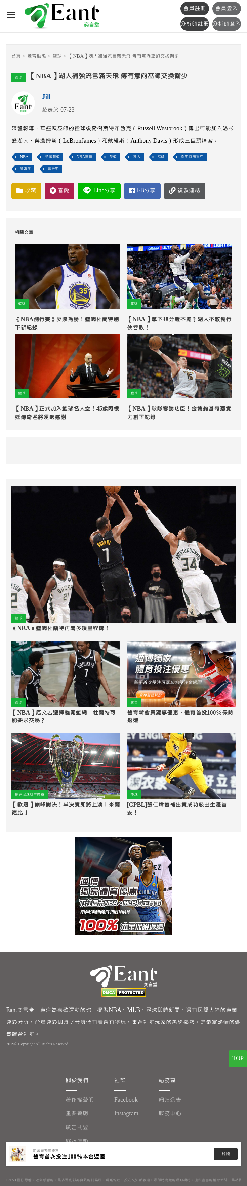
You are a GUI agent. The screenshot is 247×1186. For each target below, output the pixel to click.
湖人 (136, 157)
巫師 (161, 157)
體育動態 (36, 56)
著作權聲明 (80, 1100)
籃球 (57, 56)
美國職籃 (52, 157)
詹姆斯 (25, 169)
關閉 (225, 1154)
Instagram (126, 1113)
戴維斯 (53, 169)
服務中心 (170, 1113)
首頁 (16, 56)
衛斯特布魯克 (192, 157)
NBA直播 (84, 157)
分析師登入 (226, 24)
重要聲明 (77, 1113)
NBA (24, 157)
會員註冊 (194, 8)
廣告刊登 (77, 1127)
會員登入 (226, 8)
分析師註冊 (194, 24)
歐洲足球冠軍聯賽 (29, 794)
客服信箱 (77, 1141)
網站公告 (170, 1100)
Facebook (126, 1100)
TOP (238, 1058)
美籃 (113, 157)
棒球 (134, 794)
